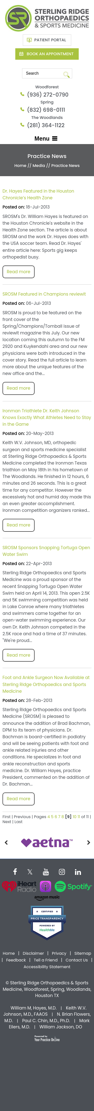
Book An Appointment (50, 54)
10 (74, 817)
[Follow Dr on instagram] (62, 871)
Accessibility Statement (47, 967)
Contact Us (77, 960)
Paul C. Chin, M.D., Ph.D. (46, 1021)
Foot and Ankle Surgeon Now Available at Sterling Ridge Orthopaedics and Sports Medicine (46, 684)
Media (39, 165)
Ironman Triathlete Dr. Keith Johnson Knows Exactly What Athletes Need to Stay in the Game (47, 417)
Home (20, 165)
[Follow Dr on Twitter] (30, 871)
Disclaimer (34, 953)
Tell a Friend (46, 960)
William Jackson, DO (60, 1027)
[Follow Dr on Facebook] (15, 871)
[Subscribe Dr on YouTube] (46, 871)
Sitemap (82, 953)
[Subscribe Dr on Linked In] (78, 871)
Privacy (59, 953)
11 (78, 817)
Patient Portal (50, 40)
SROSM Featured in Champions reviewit (44, 294)
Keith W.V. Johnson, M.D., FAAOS (44, 1011)
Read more (18, 272)
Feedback (16, 960)
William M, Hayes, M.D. (33, 1008)
